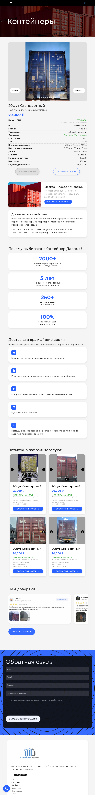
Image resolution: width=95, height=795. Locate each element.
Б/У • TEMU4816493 (19, 564)
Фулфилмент (16, 785)
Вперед (79, 90)
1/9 (67, 479)
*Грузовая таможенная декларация (74, 123)
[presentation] (24, 708)
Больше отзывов (22, 631)
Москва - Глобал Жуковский (61, 562)
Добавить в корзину (28, 509)
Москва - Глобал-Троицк (21, 562)
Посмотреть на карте (58, 202)
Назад (15, 90)
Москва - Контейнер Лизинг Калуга (25, 500)
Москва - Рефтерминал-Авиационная (65, 500)
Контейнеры (16, 791)
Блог (13, 794)
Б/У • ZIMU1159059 (58, 502)
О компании (16, 788)
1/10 (28, 479)
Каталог (14, 779)
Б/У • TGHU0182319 (58, 564)
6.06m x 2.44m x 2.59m (20, 504)
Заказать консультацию (23, 719)
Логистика (15, 782)
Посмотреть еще (66, 171)
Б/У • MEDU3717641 (19, 502)
